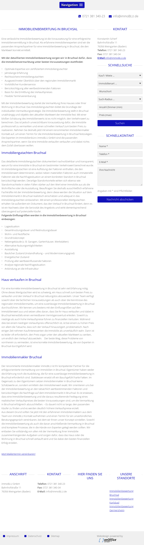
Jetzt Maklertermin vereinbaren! (18, 454)
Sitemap (53, 536)
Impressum (11, 536)
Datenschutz (33, 536)
